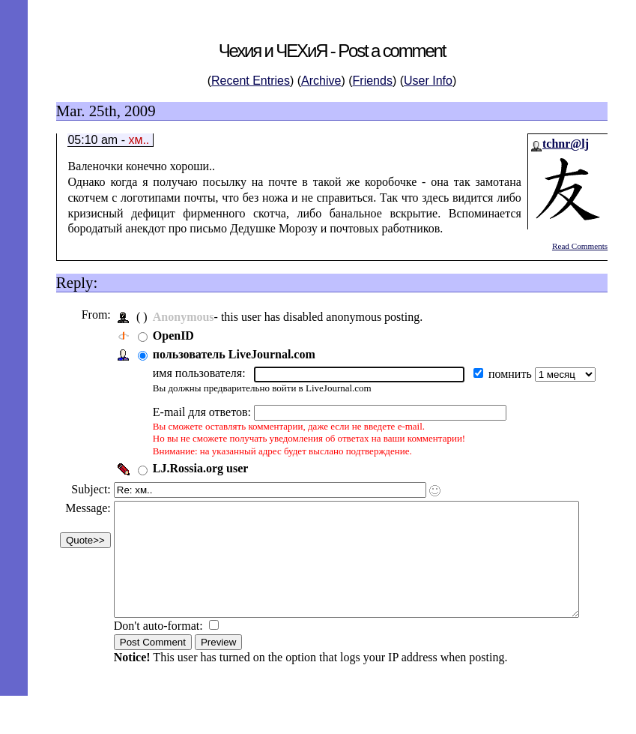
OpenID (172, 335)
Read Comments (580, 245)
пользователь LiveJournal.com (232, 354)
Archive (321, 80)
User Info (428, 80)
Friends (373, 80)
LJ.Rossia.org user (199, 468)
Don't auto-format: (158, 648)
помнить (510, 373)
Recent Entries (250, 80)
